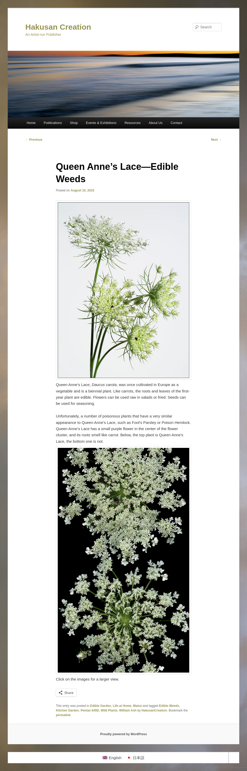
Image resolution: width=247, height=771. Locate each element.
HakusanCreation (154, 710)
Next (216, 139)
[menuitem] (112, 757)
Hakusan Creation (58, 27)
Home (31, 123)
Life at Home (122, 706)
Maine (137, 706)
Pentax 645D (90, 710)
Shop (74, 123)
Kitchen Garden (67, 710)
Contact (176, 123)
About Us (155, 123)
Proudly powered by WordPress (123, 734)
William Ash (127, 710)
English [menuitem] (115, 758)
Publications (53, 123)
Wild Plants (109, 710)
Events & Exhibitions (101, 123)
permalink (63, 715)
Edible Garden (100, 706)
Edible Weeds (169, 706)
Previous (33, 139)
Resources (133, 123)
